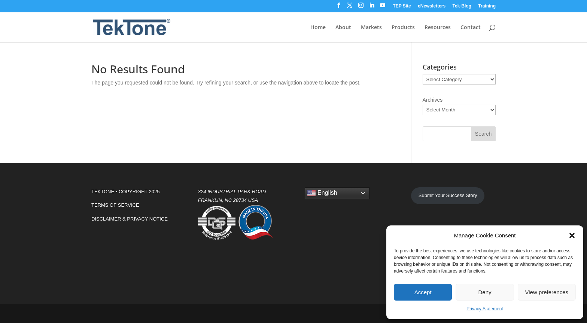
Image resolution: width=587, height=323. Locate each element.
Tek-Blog (462, 6)
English (322, 193)
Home (318, 28)
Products (403, 28)
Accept (423, 292)
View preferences (547, 292)
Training (487, 6)
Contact (470, 28)
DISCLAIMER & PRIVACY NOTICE (129, 219)
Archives (433, 100)
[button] (572, 235)
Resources (438, 28)
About (343, 28)
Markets (371, 28)
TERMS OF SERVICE (115, 205)
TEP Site (402, 6)
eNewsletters (431, 6)
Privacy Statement (484, 308)
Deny (484, 292)
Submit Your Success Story (448, 195)
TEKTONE (102, 191)
